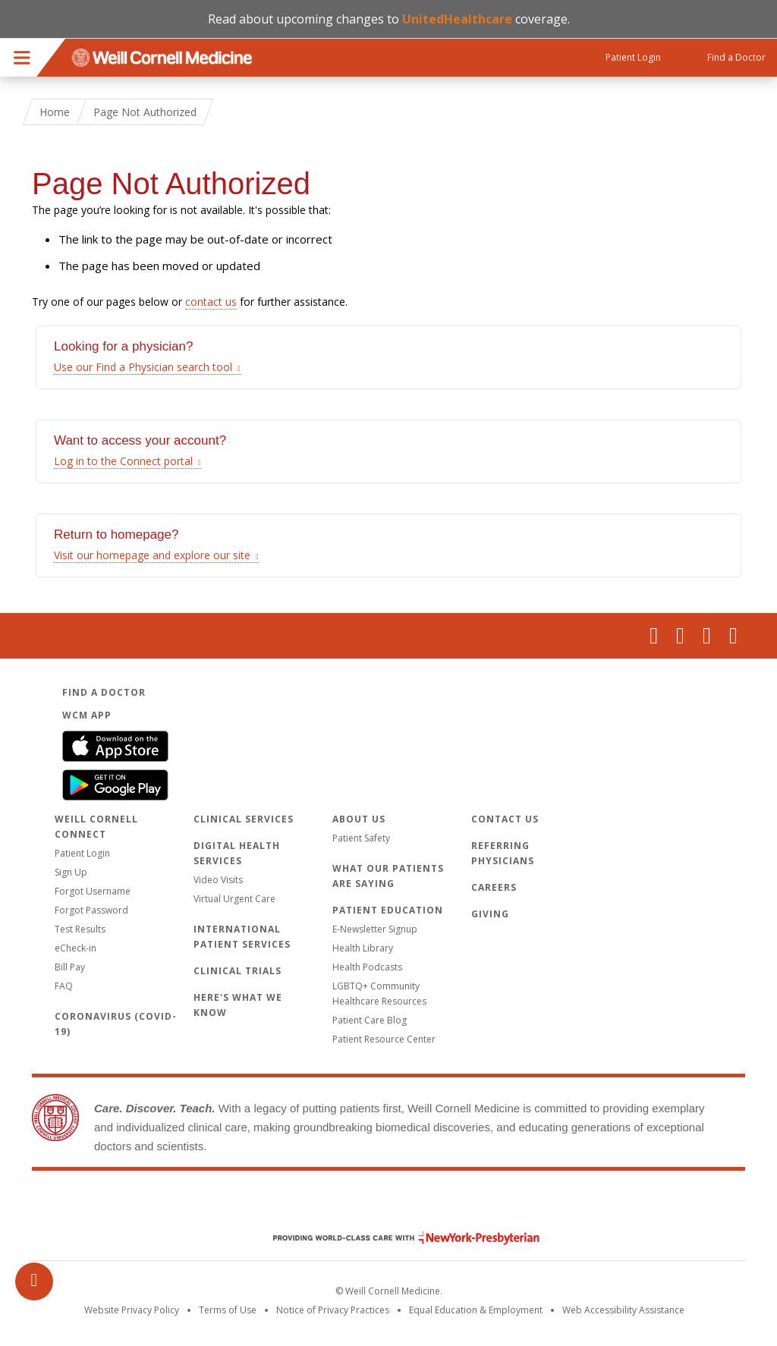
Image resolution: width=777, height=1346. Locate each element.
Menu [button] (22, 58)
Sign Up (71, 872)
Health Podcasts (367, 967)
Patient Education (387, 910)
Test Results (80, 929)
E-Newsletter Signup (374, 929)
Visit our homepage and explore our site (152, 555)
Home (54, 112)
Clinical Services (243, 819)
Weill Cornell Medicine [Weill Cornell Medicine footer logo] (388, 1206)
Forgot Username (93, 891)
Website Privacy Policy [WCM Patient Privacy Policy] (131, 1310)
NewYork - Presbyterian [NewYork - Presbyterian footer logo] (395, 1238)
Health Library (362, 948)
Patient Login (82, 853)
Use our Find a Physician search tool (143, 367)
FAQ (64, 986)
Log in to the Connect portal (123, 461)
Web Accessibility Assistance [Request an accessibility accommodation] (623, 1310)
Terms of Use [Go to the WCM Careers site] (227, 1310)
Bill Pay (70, 967)
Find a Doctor (104, 692)
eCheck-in (75, 948)
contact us (211, 301)
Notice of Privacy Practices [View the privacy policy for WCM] (332, 1310)
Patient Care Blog (369, 1020)
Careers (494, 887)
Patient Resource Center (384, 1039)
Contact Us (505, 819)
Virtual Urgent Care (234, 898)
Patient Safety (361, 838)
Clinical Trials (237, 970)
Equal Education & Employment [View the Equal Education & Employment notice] (476, 1310)
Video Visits (218, 879)
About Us (358, 819)
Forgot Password (91, 910)
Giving (490, 913)
